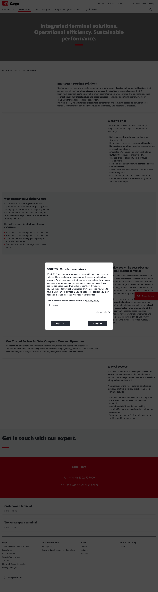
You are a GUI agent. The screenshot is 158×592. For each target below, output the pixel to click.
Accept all (97, 323)
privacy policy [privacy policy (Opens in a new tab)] (92, 300)
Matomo (52, 305)
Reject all (60, 323)
